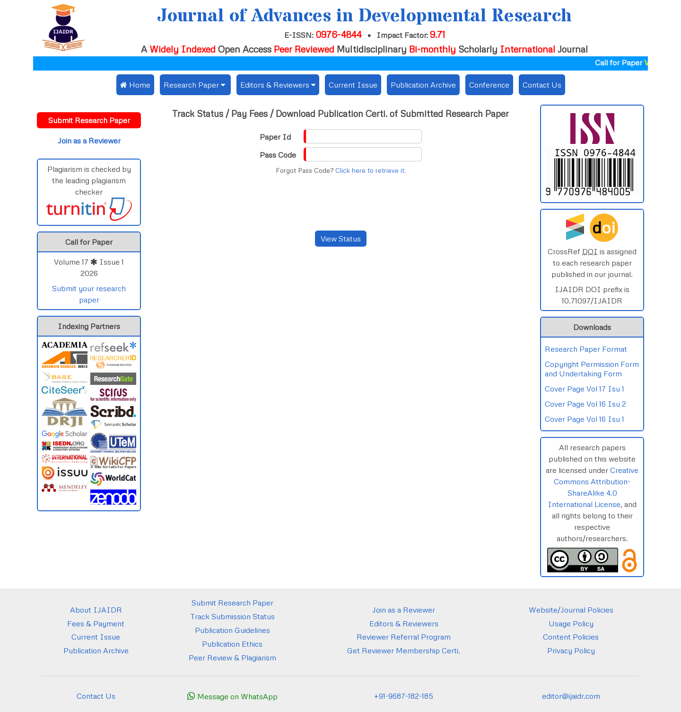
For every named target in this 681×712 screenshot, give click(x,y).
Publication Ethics (232, 644)
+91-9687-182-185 (403, 696)
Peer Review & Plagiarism (232, 657)
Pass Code (278, 155)
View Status (341, 238)
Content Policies (571, 636)
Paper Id (275, 137)
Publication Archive (423, 84)
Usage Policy (571, 623)
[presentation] (340, 202)
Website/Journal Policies (571, 609)
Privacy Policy (571, 650)
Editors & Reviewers (403, 623)
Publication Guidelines (232, 630)
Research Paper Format (586, 349)
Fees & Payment (95, 623)
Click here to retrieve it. (370, 170)
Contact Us (542, 84)
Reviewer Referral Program (404, 636)
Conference (489, 84)
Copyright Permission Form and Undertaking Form (592, 368)
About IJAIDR (96, 609)
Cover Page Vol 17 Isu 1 (584, 388)
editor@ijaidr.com (571, 696)
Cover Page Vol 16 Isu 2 (585, 404)
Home (135, 84)
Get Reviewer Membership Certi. (403, 650)
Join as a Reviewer (403, 609)
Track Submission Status (232, 616)
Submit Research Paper (232, 602)
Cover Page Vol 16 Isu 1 (584, 419)
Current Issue (353, 84)
